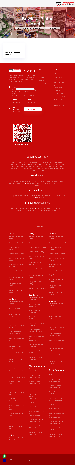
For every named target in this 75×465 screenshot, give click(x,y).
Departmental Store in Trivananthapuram (35, 396)
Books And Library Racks (32, 162)
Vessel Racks (49, 168)
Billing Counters (17, 162)
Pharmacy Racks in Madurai (15, 315)
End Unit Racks (45, 164)
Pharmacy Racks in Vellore (15, 383)
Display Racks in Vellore (16, 388)
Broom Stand (40, 208)
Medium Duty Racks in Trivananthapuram (36, 420)
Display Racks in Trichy (36, 252)
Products (42, 80)
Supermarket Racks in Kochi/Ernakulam (56, 374)
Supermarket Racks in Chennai (56, 305)
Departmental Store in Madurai (16, 326)
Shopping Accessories (32, 28)
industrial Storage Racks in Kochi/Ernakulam (57, 415)
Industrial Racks (59, 82)
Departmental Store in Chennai (56, 328)
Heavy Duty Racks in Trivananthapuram (35, 427)
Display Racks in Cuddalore (34, 318)
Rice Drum (20, 210)
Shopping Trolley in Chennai (55, 362)
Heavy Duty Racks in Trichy (35, 283)
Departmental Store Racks (18, 164)
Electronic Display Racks (28, 181)
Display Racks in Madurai (17, 321)
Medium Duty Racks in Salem (16, 278)
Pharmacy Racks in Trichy (37, 247)
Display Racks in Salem (16, 254)
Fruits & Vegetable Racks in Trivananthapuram (35, 405)
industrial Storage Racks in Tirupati (57, 273)
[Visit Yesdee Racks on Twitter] (28, 71)
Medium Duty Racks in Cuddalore (36, 345)
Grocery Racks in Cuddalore (34, 305)
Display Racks (58, 94)
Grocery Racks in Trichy (37, 243)
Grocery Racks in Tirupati (57, 243)
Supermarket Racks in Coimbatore (16, 439)
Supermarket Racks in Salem (16, 237)
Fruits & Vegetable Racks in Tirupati (55, 265)
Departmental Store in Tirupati (56, 259)
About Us (42, 77)
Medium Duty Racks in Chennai (56, 349)
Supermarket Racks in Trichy (36, 237)
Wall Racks (40, 170)
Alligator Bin (14, 208)
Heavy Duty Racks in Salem (15, 285)
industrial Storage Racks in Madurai (17, 340)
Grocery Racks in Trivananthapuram (35, 376)
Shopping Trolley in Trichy (37, 288)
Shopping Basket (31, 210)
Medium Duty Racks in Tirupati (56, 280)
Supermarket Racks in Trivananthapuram (36, 370)
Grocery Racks (58, 166)
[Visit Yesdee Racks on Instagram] (31, 71)
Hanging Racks (15, 168)
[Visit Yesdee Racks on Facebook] (24, 71)
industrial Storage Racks (32, 196)
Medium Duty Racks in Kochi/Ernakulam (56, 422)
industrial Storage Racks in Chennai (57, 342)
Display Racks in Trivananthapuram (35, 389)
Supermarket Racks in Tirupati (56, 237)
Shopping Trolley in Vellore (15, 427)
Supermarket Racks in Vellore (16, 372)
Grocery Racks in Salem (17, 243)
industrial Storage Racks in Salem (17, 272)
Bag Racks (14, 181)
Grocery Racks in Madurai (14, 309)
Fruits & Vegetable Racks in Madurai (15, 333)
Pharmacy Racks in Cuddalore (35, 311)
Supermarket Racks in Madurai (16, 303)
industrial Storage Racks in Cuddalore (37, 338)
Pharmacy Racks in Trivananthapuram (35, 383)
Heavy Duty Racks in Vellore (15, 421)
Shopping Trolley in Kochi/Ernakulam (55, 435)
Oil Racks (40, 168)
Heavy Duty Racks (16, 196)
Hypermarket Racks (28, 168)
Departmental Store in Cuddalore (36, 324)
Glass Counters (45, 166)
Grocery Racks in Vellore (17, 377)
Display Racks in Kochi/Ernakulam (54, 393)
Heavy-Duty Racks (60, 97)
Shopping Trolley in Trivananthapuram (35, 433)
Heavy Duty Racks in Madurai (15, 347)
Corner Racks (57, 162)
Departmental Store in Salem (16, 259)
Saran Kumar (8, 49)
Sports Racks (31, 183)
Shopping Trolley (59, 105)
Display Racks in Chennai (57, 323)
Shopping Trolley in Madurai (15, 360)
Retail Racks (58, 74)
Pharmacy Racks (57, 181)
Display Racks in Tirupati (57, 254)
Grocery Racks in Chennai (54, 311)
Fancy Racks (55, 164)
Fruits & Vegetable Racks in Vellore (15, 400)
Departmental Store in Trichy (36, 257)
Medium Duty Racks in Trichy (36, 276)
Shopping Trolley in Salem (15, 291)
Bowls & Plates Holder (10, 44)
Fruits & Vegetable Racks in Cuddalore (35, 331)
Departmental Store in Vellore (16, 393)
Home (20, 28)
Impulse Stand (52, 208)
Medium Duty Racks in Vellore (16, 415)
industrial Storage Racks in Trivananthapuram (37, 413)
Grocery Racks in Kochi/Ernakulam (54, 380)
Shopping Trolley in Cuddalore (35, 358)
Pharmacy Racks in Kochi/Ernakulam (55, 386)
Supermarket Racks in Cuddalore (36, 299)
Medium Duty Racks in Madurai (16, 354)
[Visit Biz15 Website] (34, 461)
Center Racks (58, 90)
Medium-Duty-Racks (58, 101)
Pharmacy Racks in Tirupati (55, 248)
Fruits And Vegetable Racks (29, 166)
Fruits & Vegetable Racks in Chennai (55, 335)
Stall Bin (54, 210)
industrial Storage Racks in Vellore (17, 407)
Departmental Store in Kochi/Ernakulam (55, 399)
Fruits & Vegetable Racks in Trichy (35, 263)
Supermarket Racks (58, 78)
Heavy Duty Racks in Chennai (55, 356)
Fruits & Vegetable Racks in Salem (17, 265)
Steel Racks (40, 198)
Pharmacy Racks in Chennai (55, 317)
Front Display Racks (44, 181)
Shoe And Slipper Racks (17, 183)
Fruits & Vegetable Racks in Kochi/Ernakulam (55, 407)
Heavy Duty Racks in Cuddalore (35, 352)
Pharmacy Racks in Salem (15, 248)
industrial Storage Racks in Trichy (37, 270)
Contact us (42, 83)
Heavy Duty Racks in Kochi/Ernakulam (55, 429)
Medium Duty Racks (48, 196)
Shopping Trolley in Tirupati (55, 293)
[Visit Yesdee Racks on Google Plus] (34, 71)
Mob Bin (61, 208)
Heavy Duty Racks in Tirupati (55, 287)
